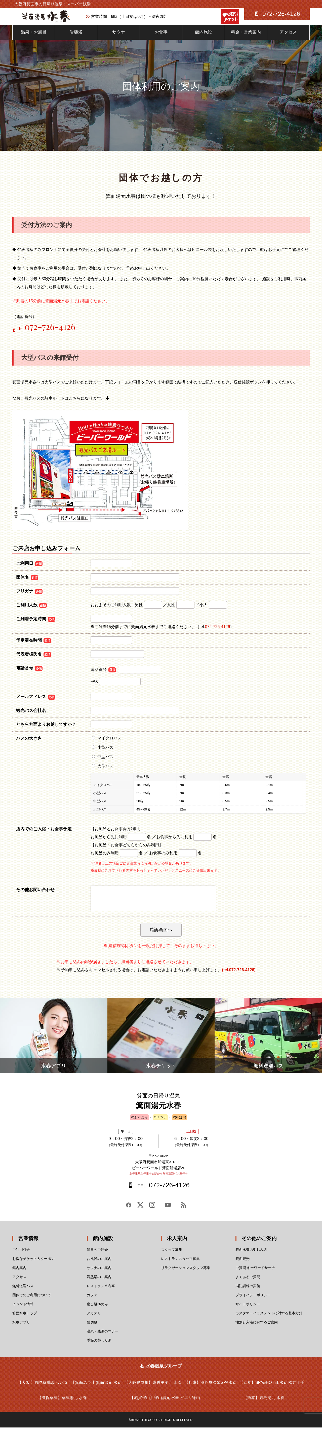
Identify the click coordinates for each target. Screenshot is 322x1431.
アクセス (288, 35)
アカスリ (94, 1317)
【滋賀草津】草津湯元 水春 (62, 1401)
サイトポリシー (247, 1308)
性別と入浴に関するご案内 (256, 1326)
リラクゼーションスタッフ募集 (185, 1271)
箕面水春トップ (24, 1317)
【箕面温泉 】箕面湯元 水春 (96, 1386)
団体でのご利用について (31, 1298)
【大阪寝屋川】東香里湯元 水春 (153, 1386)
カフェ (92, 1298)
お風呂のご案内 (99, 1262)
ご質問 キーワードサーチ (255, 1271)
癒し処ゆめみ (97, 1308)
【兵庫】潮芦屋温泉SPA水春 (210, 1386)
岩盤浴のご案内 (99, 1280)
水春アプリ (21, 1326)
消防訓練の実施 (247, 1289)
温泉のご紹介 (97, 1253)
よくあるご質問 (247, 1280)
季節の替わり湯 (99, 1344)
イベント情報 (22, 1308)
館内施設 (203, 35)
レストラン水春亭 (101, 1289)
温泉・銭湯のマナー (102, 1335)
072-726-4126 (217, 630)
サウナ (118, 35)
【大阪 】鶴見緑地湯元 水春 (43, 1386)
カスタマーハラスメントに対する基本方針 (268, 1317)
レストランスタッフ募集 (180, 1262)
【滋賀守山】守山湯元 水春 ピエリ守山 (165, 1401)
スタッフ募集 (171, 1253)
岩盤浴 (76, 35)
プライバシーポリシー (253, 1298)
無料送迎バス (22, 1289)
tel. (47, 332)
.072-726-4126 (163, 1188)
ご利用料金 (21, 1253)
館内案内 (19, 1271)
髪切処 (92, 1326)
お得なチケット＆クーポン (33, 1262)
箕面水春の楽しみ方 (251, 1253)
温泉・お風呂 (34, 35)
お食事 (161, 35)
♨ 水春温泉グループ (161, 1369)
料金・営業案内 (246, 35)
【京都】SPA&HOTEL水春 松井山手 (271, 1386)
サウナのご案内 (99, 1271)
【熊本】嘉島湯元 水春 (264, 1401)
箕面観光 (242, 1262)
